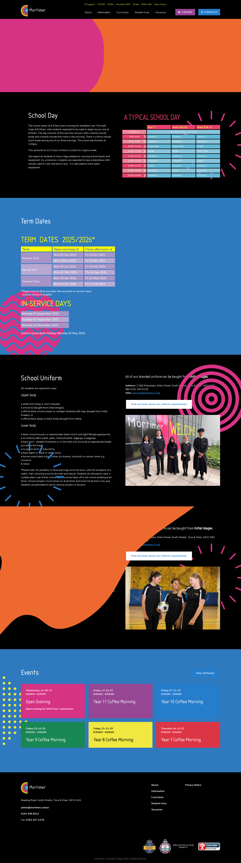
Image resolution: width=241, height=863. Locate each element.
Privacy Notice (193, 785)
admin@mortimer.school (35, 808)
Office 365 (146, 4)
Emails (136, 4)
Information (104, 12)
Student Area (142, 12)
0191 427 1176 (35, 820)
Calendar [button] (185, 12)
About (88, 12)
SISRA (110, 4)
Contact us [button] (209, 12)
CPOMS (101, 4)
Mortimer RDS (123, 4)
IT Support (89, 4)
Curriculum (122, 12)
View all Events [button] (205, 673)
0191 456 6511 (30, 814)
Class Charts (160, 4)
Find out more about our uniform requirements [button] (159, 404)
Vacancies (160, 12)
